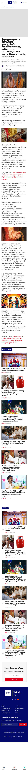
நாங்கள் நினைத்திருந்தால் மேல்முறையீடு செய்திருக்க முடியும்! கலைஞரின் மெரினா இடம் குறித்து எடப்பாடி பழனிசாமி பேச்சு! (12, 419)
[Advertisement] (14, 23)
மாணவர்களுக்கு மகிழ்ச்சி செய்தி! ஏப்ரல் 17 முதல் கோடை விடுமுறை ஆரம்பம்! (13, 369)
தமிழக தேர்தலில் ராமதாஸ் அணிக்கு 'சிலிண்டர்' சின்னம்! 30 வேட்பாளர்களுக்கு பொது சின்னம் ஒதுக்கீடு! (12, 393)
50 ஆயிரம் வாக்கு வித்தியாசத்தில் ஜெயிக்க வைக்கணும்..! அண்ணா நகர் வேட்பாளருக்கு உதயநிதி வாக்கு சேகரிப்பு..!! (13, 493)
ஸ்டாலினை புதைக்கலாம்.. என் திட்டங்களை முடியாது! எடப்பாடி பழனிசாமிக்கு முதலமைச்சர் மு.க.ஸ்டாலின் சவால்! (10, 468)
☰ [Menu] (2, 2)
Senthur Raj (8, 65)
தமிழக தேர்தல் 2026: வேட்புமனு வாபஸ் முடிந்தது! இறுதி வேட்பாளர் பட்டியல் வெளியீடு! (13, 443)
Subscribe (14, 679)
